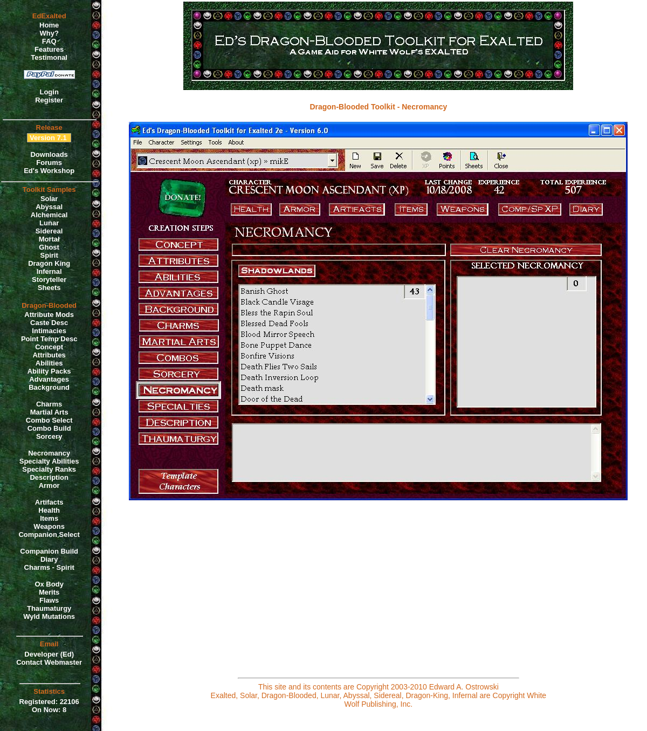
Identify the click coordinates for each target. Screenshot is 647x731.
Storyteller (49, 279)
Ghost (49, 247)
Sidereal (49, 231)
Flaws (49, 600)
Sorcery (49, 436)
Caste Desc (49, 323)
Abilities (49, 363)
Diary (49, 559)
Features (49, 49)
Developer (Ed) (49, 654)
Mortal (49, 239)
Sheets (49, 288)
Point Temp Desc (49, 339)
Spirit (49, 255)
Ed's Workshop (49, 171)
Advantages (49, 379)
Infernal (49, 271)
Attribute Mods (49, 315)
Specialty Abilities (49, 461)
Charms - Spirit (49, 567)
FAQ (49, 41)
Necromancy (49, 453)
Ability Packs (49, 371)
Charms (49, 404)
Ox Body (49, 584)
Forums (49, 162)
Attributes (48, 355)
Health (49, 510)
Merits (49, 592)
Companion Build (49, 551)
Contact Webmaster (49, 662)
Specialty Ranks (49, 469)
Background (49, 387)
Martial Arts (49, 412)
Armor (49, 485)
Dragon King (49, 263)
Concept (49, 347)
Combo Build (49, 428)
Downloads (48, 154)
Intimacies (49, 331)
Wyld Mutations (49, 616)
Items (49, 518)
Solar (49, 199)
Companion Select (48, 534)
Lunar (49, 223)
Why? (48, 33)
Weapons (49, 526)
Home (49, 25)
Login (48, 92)
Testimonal (49, 57)
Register (49, 100)
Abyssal (49, 207)
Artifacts (49, 502)
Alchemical (49, 215)
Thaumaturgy (49, 608)
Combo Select (49, 420)
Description (49, 477)
